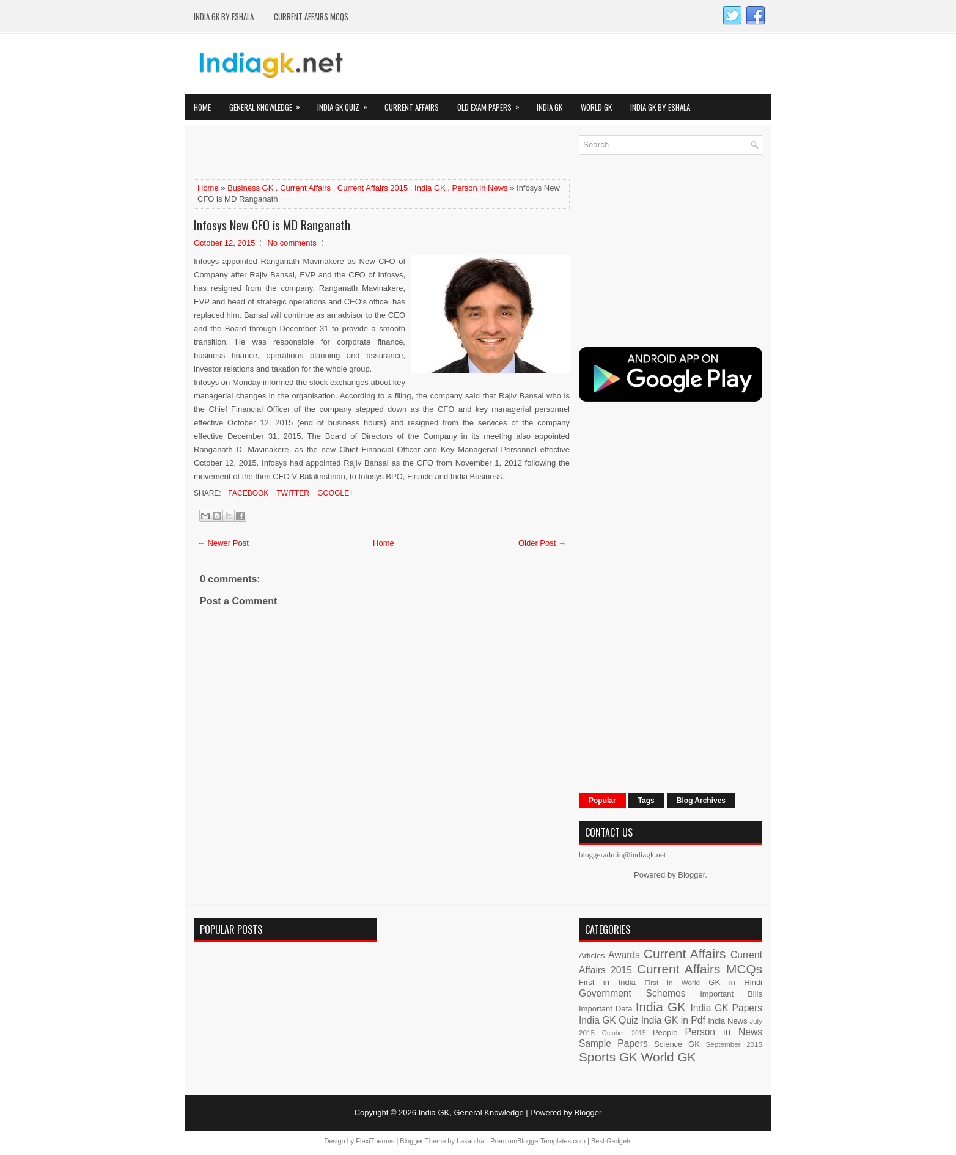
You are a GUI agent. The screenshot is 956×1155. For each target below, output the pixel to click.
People (665, 1032)
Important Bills (731, 994)
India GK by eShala (224, 16)
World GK (596, 107)
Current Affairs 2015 (372, 188)
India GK (549, 107)
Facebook (247, 493)
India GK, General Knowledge (471, 1112)
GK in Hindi (735, 982)
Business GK (250, 188)
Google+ (334, 493)
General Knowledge (268, 103)
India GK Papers (726, 1008)
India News (727, 1020)
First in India (607, 982)
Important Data (606, 1008)
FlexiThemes (375, 1141)
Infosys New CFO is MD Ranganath (272, 225)
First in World (672, 982)
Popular (602, 800)
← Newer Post (223, 543)
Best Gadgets (611, 1141)
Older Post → (542, 543)
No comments (291, 243)
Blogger (691, 874)
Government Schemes (632, 993)
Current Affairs (411, 107)
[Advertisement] (337, 153)
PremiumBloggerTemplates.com (538, 1141)
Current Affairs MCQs (311, 16)
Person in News (480, 188)
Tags (646, 800)
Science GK (677, 1044)
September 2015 (734, 1044)
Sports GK (608, 1057)
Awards (624, 955)
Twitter (291, 493)
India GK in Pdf (673, 1020)
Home (202, 107)
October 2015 (624, 1033)
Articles (592, 955)
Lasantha (470, 1141)
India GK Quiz (346, 103)
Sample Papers (613, 1043)
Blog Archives (701, 800)
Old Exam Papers (492, 103)
